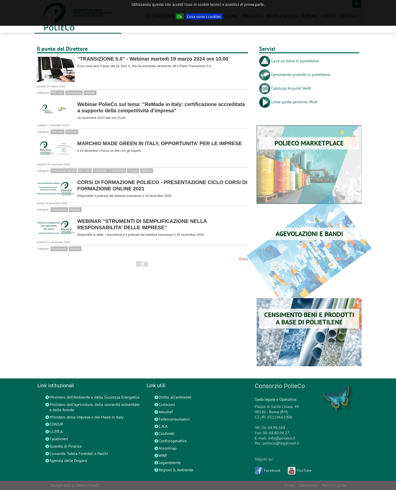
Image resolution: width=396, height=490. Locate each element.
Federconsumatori (174, 419)
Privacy (290, 485)
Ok (179, 16)
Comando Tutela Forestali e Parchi (78, 453)
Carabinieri (58, 438)
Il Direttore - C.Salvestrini (109, 170)
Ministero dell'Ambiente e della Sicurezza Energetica (94, 397)
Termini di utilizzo (334, 485)
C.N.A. (163, 426)
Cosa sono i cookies (204, 16)
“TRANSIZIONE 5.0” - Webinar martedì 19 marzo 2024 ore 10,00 (152, 59)
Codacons (167, 404)
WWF (163, 455)
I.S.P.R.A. (56, 431)
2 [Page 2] (145, 264)
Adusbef (166, 411)
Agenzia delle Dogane (68, 460)
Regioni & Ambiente (176, 469)
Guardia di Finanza (65, 446)
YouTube (298, 470)
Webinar (90, 92)
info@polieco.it (279, 438)
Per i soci (57, 92)
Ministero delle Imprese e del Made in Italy (86, 417)
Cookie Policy (308, 485)
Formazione (74, 92)
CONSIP (56, 424)
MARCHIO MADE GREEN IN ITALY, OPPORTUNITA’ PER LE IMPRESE (159, 143)
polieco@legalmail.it (279, 443)
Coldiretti (166, 433)
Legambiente (170, 462)
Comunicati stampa (64, 170)
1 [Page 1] (139, 264)
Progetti (133, 170)
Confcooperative (173, 440)
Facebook (266, 470)
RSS (243, 259)
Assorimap (168, 448)
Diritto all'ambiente (175, 397)
